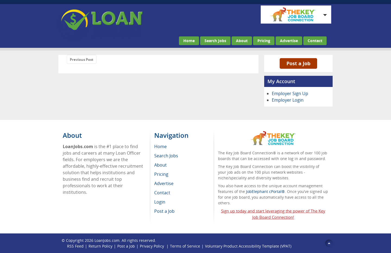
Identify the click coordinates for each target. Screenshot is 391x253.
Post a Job (298, 63)
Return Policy (100, 246)
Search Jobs (215, 40)
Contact (315, 40)
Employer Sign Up (290, 93)
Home (189, 40)
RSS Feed (75, 246)
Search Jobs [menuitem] (166, 156)
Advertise (289, 40)
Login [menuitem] (159, 202)
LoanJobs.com (106, 240)
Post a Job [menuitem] (164, 211)
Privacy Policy (152, 246)
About (242, 40)
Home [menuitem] (160, 146)
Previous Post (81, 59)
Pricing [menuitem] (161, 174)
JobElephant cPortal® (265, 191)
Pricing (263, 40)
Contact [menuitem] (162, 193)
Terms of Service (185, 246)
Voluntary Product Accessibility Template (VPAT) (248, 246)
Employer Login (288, 100)
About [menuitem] (160, 165)
